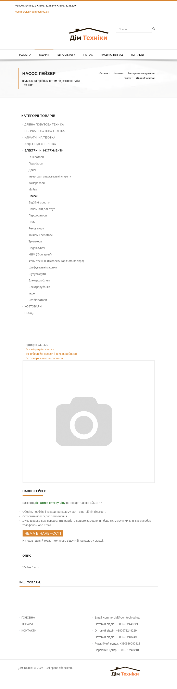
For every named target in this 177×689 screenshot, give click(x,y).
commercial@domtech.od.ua (32, 11)
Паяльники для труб (42, 209)
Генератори (36, 157)
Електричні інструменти (141, 73)
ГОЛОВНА (28, 617)
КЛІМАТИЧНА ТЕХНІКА (40, 137)
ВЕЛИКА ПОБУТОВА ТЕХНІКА (45, 131)
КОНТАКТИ (29, 630)
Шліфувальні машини (43, 267)
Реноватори (36, 228)
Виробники (66, 55)
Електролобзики (39, 280)
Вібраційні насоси (145, 78)
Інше (32, 293)
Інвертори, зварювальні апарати (50, 176)
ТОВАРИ (27, 624)
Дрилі (32, 170)
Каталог (118, 73)
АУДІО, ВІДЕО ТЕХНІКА (40, 144)
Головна (25, 54)
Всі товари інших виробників (44, 358)
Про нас (87, 54)
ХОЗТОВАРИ (33, 306)
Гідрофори (36, 163)
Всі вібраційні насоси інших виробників (51, 353)
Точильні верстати (41, 235)
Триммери (35, 241)
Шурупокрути (37, 274)
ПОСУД (29, 313)
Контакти (137, 54)
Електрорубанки (39, 287)
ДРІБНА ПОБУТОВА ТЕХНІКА (44, 124)
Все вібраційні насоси (40, 349)
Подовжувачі (37, 248)
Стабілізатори (38, 300)
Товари (45, 55)
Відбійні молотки (40, 202)
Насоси (127, 78)
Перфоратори (38, 215)
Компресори (37, 183)
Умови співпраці (112, 54)
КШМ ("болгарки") (40, 254)
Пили (32, 222)
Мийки (33, 189)
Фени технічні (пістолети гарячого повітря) (56, 261)
